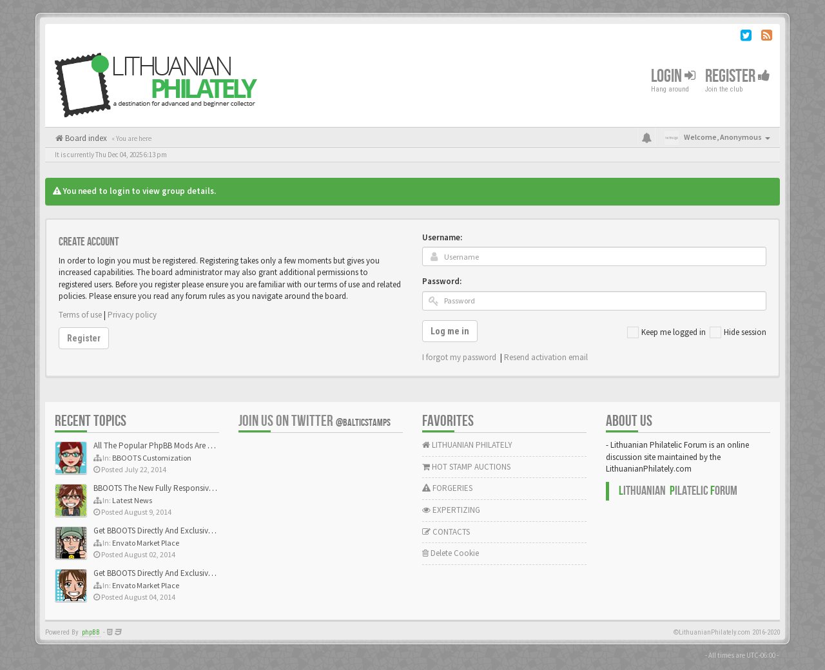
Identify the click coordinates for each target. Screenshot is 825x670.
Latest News (132, 500)
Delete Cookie (450, 553)
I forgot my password (459, 357)
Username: (442, 237)
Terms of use (80, 314)
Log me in (450, 331)
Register (737, 76)
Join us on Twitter (314, 421)
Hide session (738, 332)
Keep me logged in (666, 332)
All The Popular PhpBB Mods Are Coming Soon (175, 445)
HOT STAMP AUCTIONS (466, 466)
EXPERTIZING (451, 509)
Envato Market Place (145, 543)
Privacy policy (132, 314)
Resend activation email (546, 357)
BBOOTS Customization (151, 458)
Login (673, 76)
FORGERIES (447, 488)
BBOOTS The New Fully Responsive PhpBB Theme (178, 488)
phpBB (91, 632)
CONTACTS (446, 531)
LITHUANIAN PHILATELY (467, 444)
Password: (441, 281)
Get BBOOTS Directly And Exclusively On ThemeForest (185, 530)
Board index (85, 138)
